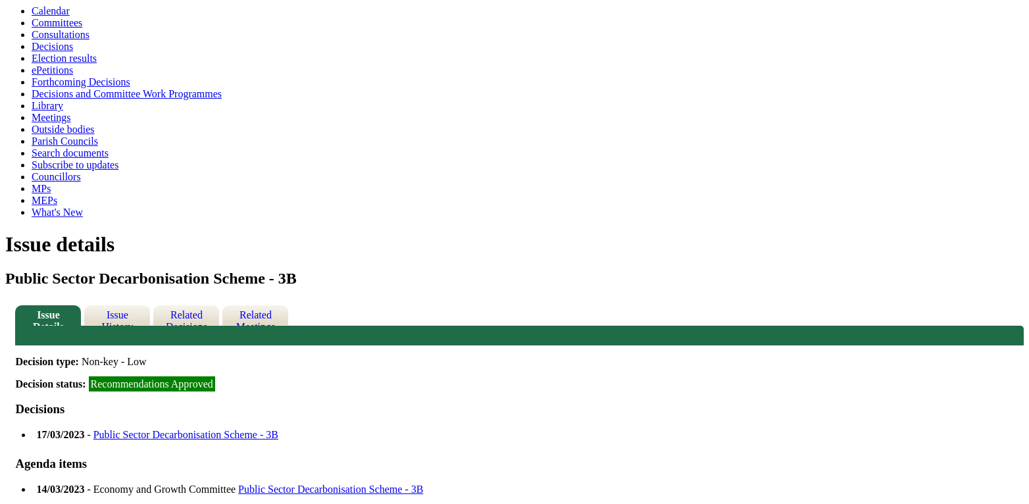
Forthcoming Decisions (81, 82)
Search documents (70, 153)
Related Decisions (186, 317)
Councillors (56, 176)
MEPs (44, 200)
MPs (41, 188)
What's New (57, 212)
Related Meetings (256, 317)
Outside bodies (63, 129)
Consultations (60, 34)
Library (47, 105)
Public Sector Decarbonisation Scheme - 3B (185, 434)
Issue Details (48, 317)
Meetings (51, 117)
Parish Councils (65, 141)
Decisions (52, 46)
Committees (57, 22)
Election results (64, 58)
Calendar (51, 10)
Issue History (117, 317)
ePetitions (52, 70)
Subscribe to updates (75, 164)
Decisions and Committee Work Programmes (127, 93)
